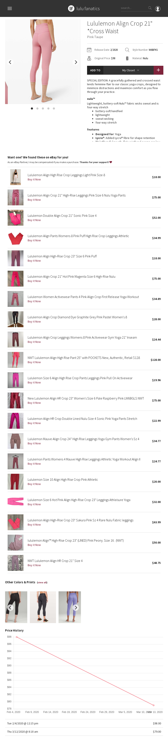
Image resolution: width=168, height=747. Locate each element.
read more (125, 133)
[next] (75, 62)
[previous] (10, 62)
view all (42, 569)
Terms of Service (63, 741)
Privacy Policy (42, 741)
